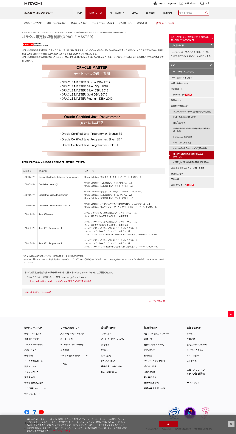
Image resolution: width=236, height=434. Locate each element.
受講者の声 (176, 100)
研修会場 (175, 179)
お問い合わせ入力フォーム (36, 292)
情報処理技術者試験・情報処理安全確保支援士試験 (191, 130)
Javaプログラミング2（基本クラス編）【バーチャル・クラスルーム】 (111, 228)
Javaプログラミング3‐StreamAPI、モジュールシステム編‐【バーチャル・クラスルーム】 (121, 234)
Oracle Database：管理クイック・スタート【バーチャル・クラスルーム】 (113, 177)
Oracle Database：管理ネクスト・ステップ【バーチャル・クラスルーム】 (113, 191)
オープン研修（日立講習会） (63, 32)
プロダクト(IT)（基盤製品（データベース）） (90, 259)
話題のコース (177, 88)
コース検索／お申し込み (181, 77)
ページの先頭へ (155, 301)
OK (168, 424)
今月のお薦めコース (179, 83)
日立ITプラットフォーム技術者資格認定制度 (192, 111)
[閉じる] (231, 424)
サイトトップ (26, 32)
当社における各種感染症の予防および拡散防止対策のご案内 (190, 38)
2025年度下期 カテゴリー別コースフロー (188, 168)
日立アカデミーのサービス (42, 32)
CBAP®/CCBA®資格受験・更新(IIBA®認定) (191, 162)
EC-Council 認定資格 (182, 137)
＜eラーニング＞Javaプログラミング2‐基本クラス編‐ (108, 231)
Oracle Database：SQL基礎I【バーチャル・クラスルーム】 (108, 182)
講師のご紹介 (177, 173)
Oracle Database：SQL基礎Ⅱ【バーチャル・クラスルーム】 (108, 185)
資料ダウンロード (182, 185)
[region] (118, 424)
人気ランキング (181, 94)
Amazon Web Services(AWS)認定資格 (190, 148)
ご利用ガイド (177, 45)
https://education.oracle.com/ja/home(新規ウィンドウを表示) (59, 281)
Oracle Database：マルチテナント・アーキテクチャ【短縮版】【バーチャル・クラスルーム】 (121, 206)
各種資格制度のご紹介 (84, 32)
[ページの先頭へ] (231, 314)
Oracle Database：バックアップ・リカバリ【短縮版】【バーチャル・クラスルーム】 (117, 203)
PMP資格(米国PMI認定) (184, 117)
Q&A (173, 64)
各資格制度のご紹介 (180, 105)
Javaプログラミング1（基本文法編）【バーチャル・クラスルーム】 (110, 212)
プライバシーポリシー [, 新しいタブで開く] (63, 431)
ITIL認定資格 (179, 122)
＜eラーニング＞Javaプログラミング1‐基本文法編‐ (107, 216)
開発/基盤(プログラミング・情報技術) (128, 259)
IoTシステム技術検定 (182, 142)
